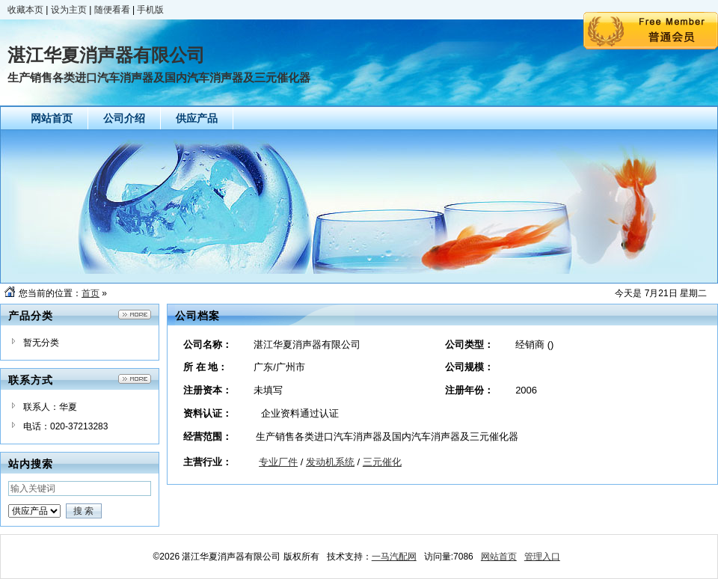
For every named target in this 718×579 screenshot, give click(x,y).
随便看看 (112, 9)
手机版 (150, 9)
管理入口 (542, 556)
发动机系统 (330, 462)
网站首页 (499, 556)
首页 (90, 293)
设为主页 (69, 9)
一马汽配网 (394, 556)
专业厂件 (278, 462)
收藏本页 (25, 9)
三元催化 (382, 462)
